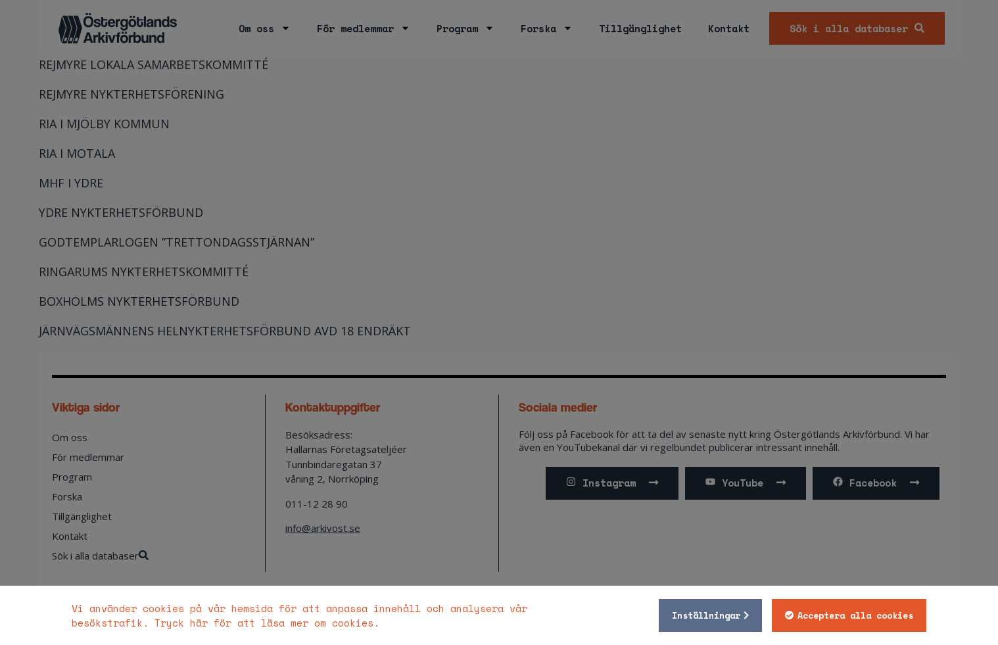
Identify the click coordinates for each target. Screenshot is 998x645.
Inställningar (706, 615)
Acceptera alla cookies (855, 615)
